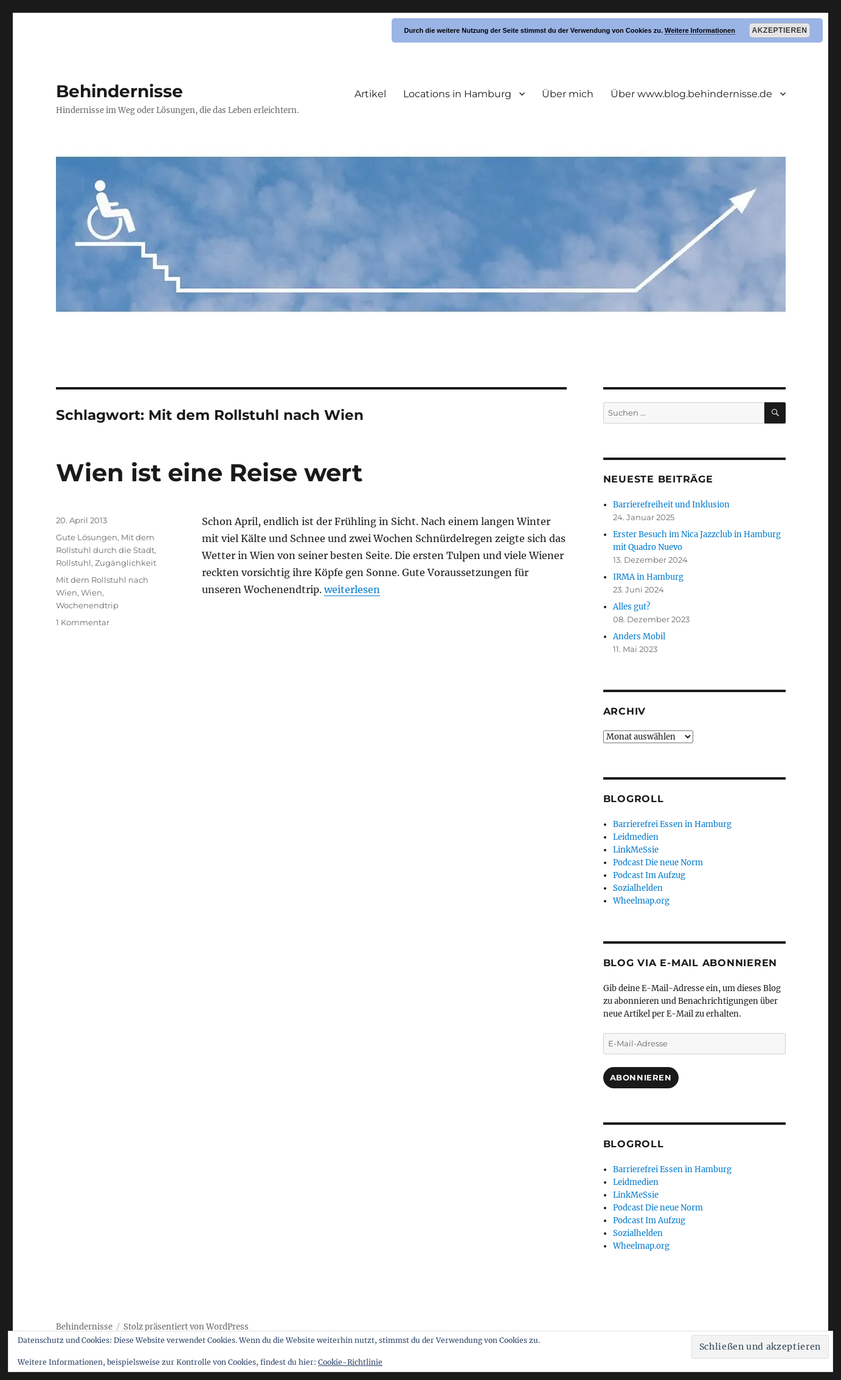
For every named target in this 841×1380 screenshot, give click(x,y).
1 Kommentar (82, 622)
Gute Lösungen (86, 537)
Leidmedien (636, 837)
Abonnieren (641, 1077)
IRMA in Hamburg (648, 577)
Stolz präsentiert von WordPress (186, 1327)
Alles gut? (631, 607)
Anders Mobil (639, 636)
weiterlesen (352, 589)
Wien (91, 592)
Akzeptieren (780, 30)
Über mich (568, 94)
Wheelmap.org (641, 901)
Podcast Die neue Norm (658, 862)
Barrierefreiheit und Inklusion (671, 504)
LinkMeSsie (636, 850)
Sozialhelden (638, 888)
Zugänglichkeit (125, 563)
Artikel (370, 94)
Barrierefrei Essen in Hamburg (672, 824)
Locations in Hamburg (457, 94)
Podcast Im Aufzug (649, 875)
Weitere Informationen (700, 30)
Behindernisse (119, 91)
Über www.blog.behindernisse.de (691, 94)
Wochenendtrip (87, 605)
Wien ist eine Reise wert (209, 472)
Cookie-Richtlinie (350, 1362)
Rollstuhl (73, 563)
